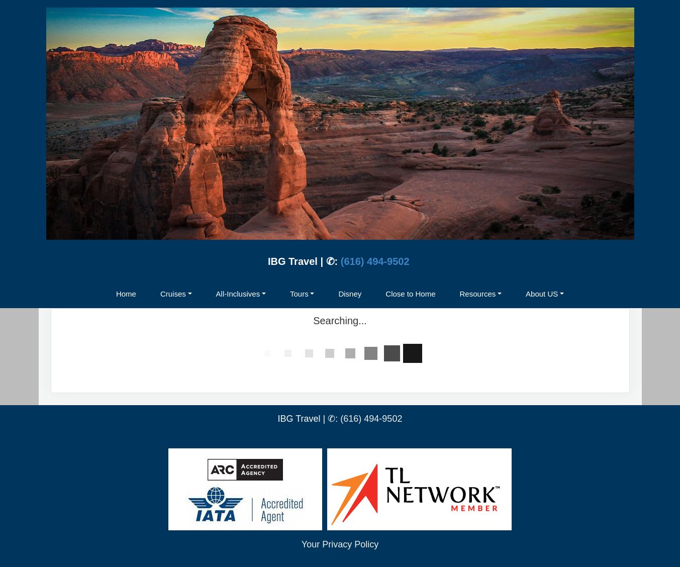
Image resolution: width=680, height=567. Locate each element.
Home (126, 294)
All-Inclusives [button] (238, 294)
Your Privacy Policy (340, 544)
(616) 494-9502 (375, 261)
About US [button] (542, 294)
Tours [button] (299, 294)
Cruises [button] (173, 294)
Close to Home (410, 294)
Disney (349, 294)
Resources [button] (478, 294)
